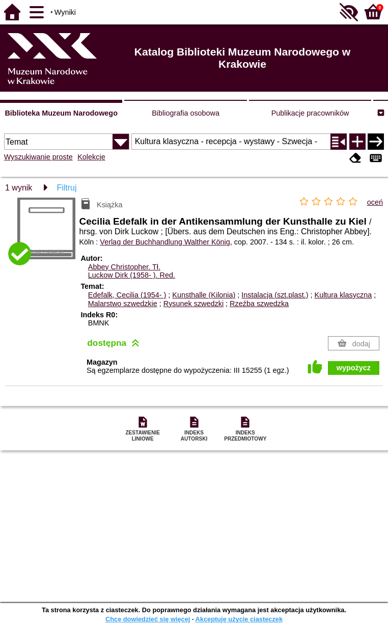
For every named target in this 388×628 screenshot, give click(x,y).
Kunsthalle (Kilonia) (203, 295)
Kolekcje (91, 157)
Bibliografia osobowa (185, 113)
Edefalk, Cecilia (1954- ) (127, 295)
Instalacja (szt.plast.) (274, 295)
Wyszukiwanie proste (38, 157)
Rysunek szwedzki (193, 303)
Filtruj (66, 187)
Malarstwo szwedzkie (122, 303)
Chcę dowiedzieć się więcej (147, 619)
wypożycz (354, 368)
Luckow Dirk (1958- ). (131, 275)
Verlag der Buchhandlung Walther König (165, 242)
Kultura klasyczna (343, 295)
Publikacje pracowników (310, 113)
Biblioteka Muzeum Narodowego (61, 113)
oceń (375, 202)
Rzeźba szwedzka (259, 303)
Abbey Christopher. (124, 267)
